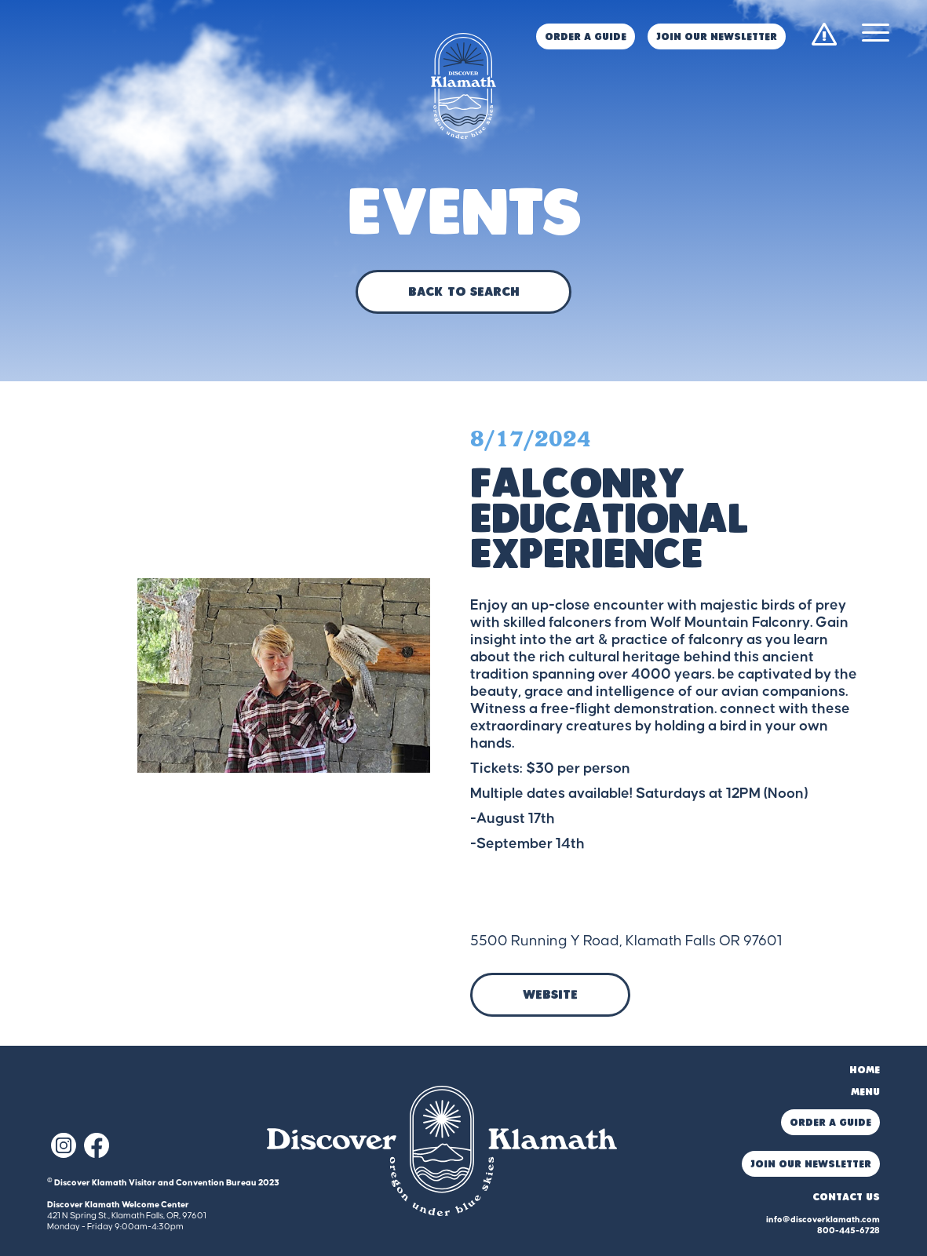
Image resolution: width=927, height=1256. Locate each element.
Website (550, 995)
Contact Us (846, 1197)
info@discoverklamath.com (823, 1219)
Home (864, 1070)
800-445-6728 (848, 1230)
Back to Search (463, 292)
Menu (865, 1092)
